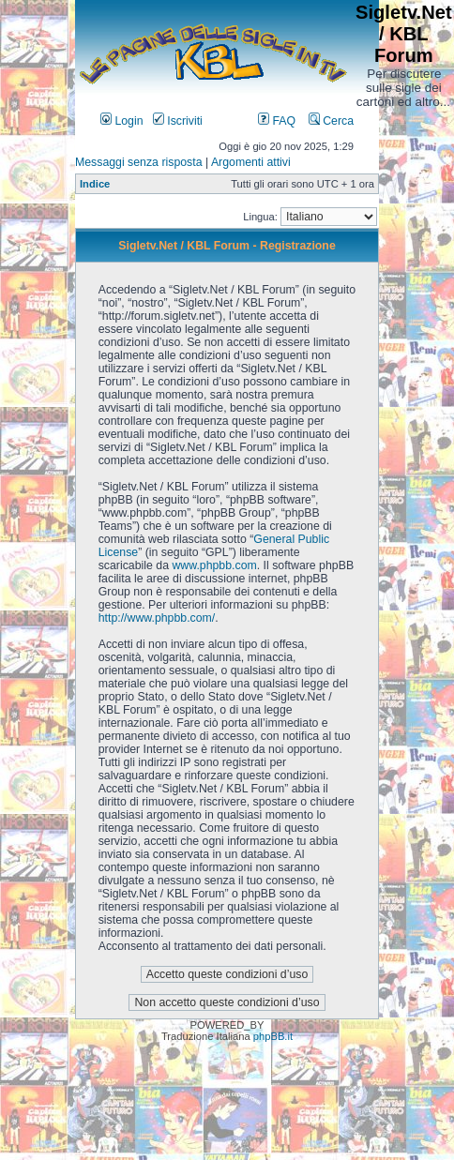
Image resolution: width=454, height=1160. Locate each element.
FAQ (276, 121)
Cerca (331, 121)
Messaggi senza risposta (139, 162)
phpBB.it (273, 1036)
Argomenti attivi (251, 162)
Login (122, 121)
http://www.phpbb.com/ (157, 618)
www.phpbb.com (214, 565)
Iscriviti (178, 121)
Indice (95, 183)
